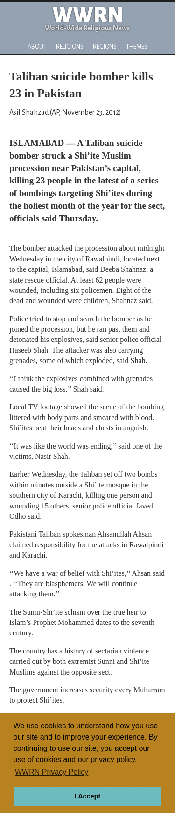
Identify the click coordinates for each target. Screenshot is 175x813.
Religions (70, 46)
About (37, 46)
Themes (136, 46)
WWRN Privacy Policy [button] (51, 772)
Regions (105, 46)
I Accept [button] (87, 796)
